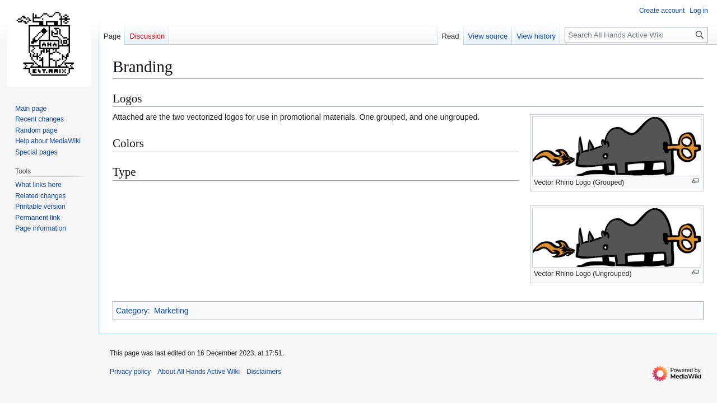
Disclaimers (263, 372)
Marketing (171, 310)
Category (132, 310)
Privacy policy (130, 372)
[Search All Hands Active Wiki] (636, 35)
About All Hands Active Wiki (198, 372)
